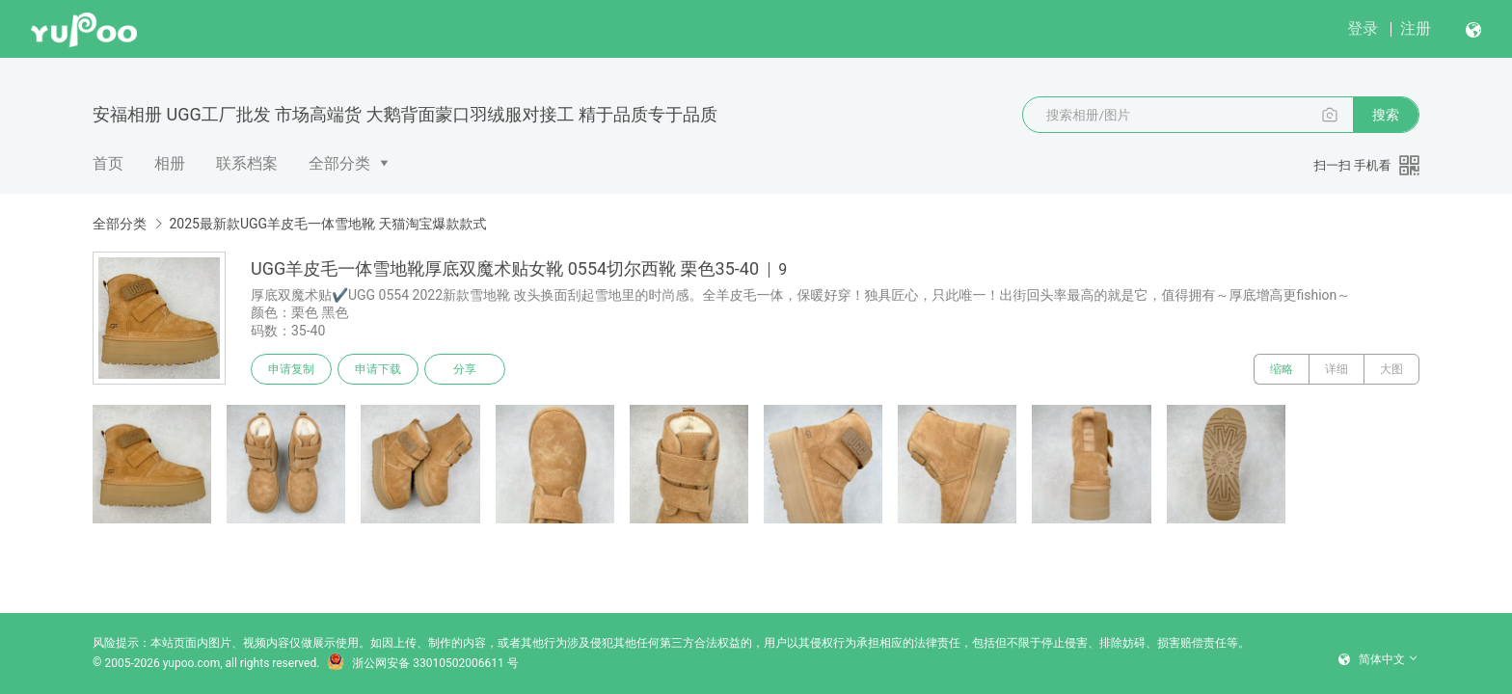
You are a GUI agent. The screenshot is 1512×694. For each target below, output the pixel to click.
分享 (464, 369)
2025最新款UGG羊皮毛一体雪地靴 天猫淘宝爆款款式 (327, 223)
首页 (108, 163)
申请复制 (291, 369)
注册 (1415, 28)
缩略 (1281, 369)
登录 (1362, 28)
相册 (169, 163)
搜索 (1385, 114)
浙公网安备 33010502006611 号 (422, 663)
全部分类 (339, 163)
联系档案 (247, 163)
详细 (1336, 369)
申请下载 (378, 369)
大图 (1391, 369)
